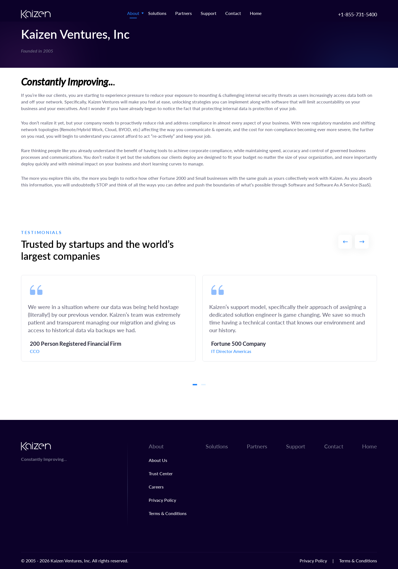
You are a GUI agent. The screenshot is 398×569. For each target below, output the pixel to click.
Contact (233, 13)
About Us (158, 460)
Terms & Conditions (168, 513)
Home (255, 13)
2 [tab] (203, 384)
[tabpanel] (108, 318)
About (133, 13)
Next (362, 242)
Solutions (157, 13)
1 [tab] (195, 384)
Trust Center (161, 473)
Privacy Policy (162, 500)
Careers (156, 487)
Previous (345, 242)
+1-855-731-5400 (357, 14)
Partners (183, 13)
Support (208, 13)
